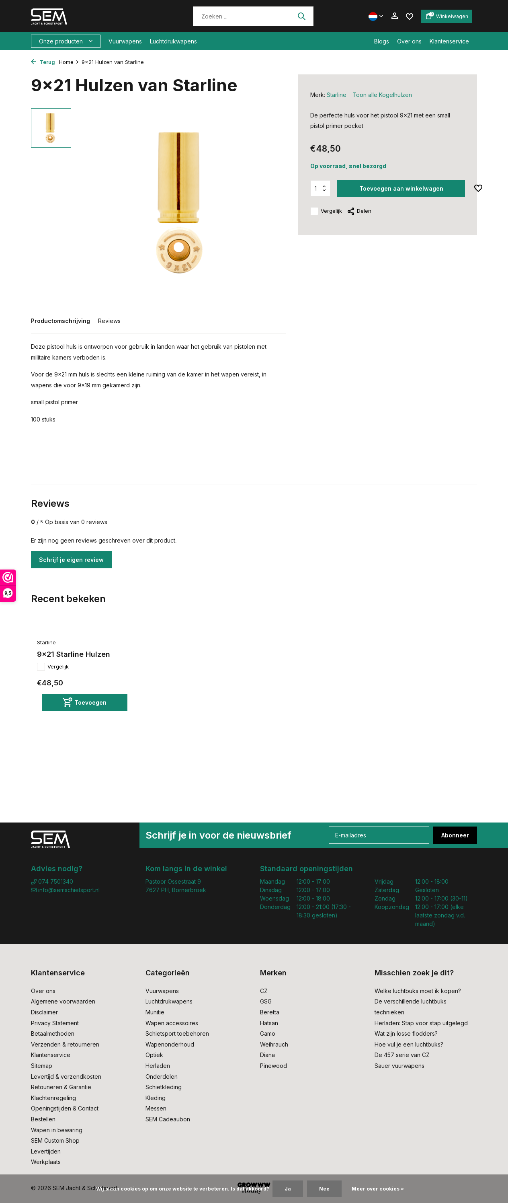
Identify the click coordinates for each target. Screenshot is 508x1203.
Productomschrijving (60, 320)
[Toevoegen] (84, 702)
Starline (336, 94)
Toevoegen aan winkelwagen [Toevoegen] (401, 188)
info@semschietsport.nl (65, 889)
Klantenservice (449, 41)
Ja (288, 1189)
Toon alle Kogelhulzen (382, 94)
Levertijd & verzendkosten (66, 1076)
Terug (43, 62)
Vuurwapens (125, 41)
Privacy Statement (55, 1023)
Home (69, 62)
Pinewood (273, 1065)
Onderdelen (161, 1076)
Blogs (381, 41)
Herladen (157, 1065)
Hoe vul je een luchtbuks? (409, 1044)
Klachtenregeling (53, 1097)
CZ (264, 990)
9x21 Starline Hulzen (73, 654)
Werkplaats (46, 1161)
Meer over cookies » (378, 1189)
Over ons (409, 41)
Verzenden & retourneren (65, 1044)
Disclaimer (44, 1012)
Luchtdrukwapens (173, 41)
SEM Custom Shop (55, 1140)
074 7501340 (52, 881)
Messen (155, 1108)
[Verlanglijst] (409, 16)
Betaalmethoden (52, 1033)
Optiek (154, 1054)
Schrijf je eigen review (71, 559)
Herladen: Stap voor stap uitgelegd (421, 1023)
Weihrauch (274, 1044)
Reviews (109, 320)
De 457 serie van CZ (402, 1054)
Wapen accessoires (171, 1023)
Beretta (269, 1012)
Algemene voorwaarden (63, 1001)
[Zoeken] (253, 16)
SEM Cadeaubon (167, 1119)
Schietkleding (163, 1087)
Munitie (154, 1012)
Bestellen (43, 1119)
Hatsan (269, 1023)
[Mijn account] (394, 16)
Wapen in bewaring (56, 1130)
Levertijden (46, 1151)
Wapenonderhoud (169, 1044)
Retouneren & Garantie (61, 1087)
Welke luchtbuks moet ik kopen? (418, 990)
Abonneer (455, 835)
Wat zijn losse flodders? (406, 1033)
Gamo (267, 1033)
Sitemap (41, 1065)
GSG (266, 1001)
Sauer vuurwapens (399, 1065)
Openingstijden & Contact (64, 1108)
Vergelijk (326, 211)
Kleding (155, 1097)
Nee (324, 1189)
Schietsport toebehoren (177, 1033)
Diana (267, 1054)
